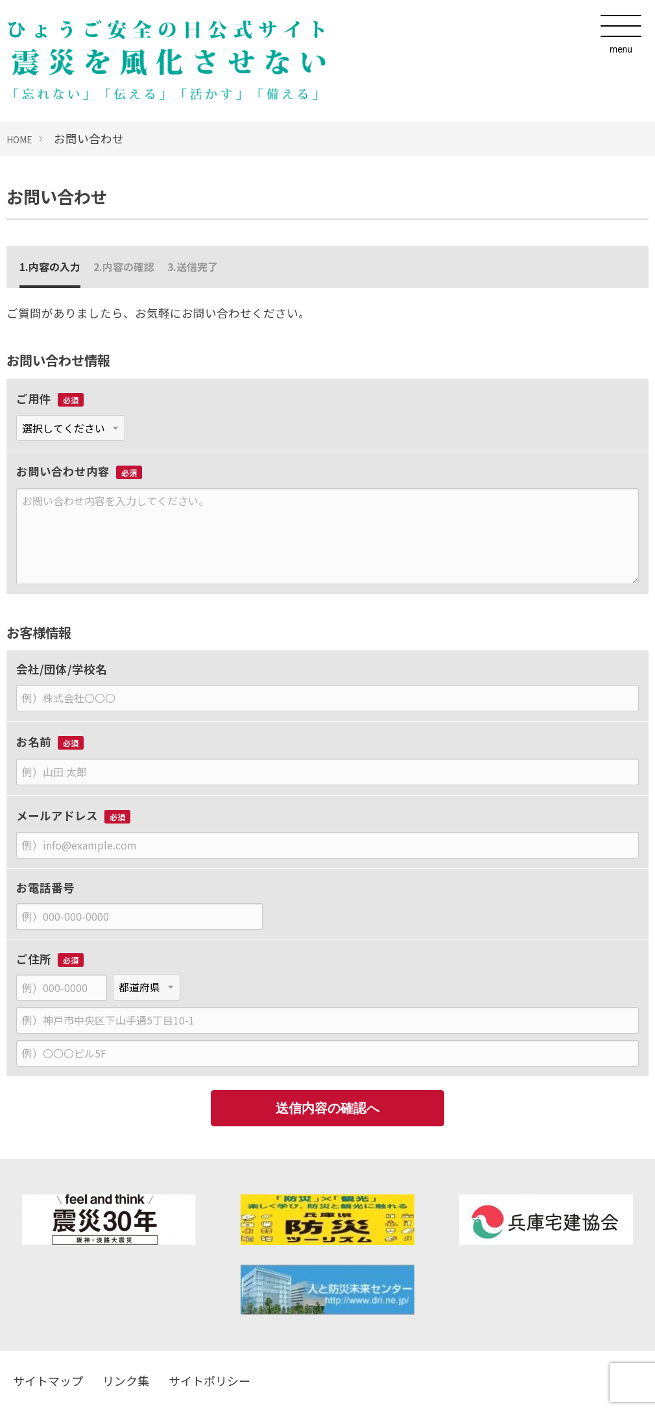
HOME (19, 139)
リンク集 (125, 1380)
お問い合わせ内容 (63, 471)
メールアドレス (57, 815)
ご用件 (33, 398)
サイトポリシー (209, 1380)
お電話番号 (45, 887)
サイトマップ (48, 1380)
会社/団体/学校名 (61, 669)
